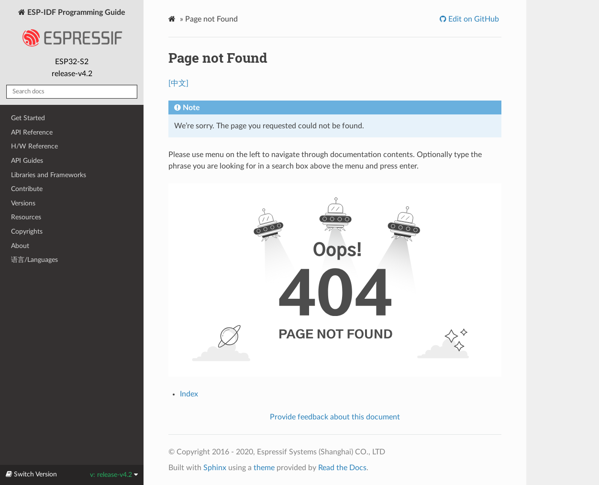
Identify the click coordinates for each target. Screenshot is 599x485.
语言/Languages (34, 259)
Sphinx (214, 468)
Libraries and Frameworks (48, 175)
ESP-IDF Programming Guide (71, 31)
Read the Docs (342, 468)
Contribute (27, 188)
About (20, 245)
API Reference (32, 132)
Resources (26, 217)
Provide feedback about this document (335, 417)
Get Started (28, 118)
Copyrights (27, 231)
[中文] (178, 83)
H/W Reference (34, 146)
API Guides (27, 160)
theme (264, 468)
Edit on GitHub (472, 19)
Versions (23, 203)
